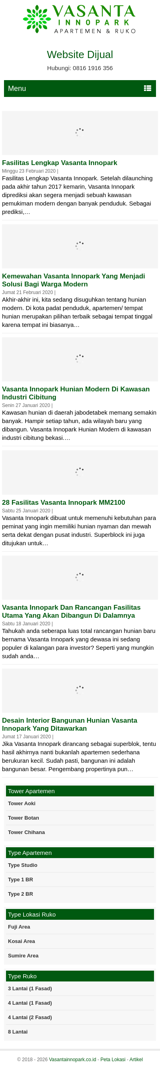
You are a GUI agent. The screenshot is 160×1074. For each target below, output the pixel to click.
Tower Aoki (22, 803)
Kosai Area (21, 941)
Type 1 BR (20, 880)
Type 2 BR (20, 894)
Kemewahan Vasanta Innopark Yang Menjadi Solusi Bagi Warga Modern (73, 280)
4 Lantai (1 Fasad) (30, 1003)
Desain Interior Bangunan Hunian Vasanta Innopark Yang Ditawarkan (69, 724)
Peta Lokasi (113, 1059)
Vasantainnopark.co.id (72, 1059)
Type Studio (22, 865)
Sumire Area (23, 956)
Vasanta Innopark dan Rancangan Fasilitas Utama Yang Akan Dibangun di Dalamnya (71, 611)
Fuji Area (19, 927)
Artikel (136, 1059)
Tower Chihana (26, 832)
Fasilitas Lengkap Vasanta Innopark (59, 163)
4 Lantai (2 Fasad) (30, 1017)
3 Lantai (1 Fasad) (30, 988)
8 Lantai (18, 1032)
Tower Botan (23, 818)
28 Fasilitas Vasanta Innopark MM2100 (63, 502)
